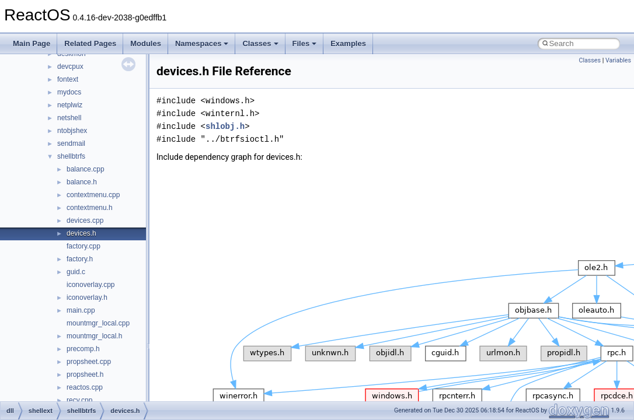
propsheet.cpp (89, 362)
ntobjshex (72, 131)
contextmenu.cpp (93, 195)
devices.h (81, 233)
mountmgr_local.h (94, 336)
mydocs (69, 92)
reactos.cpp (85, 387)
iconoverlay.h (87, 297)
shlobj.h (225, 126)
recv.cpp (79, 400)
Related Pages (90, 43)
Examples (348, 43)
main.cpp (81, 310)
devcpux (70, 66)
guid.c (76, 272)
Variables (618, 60)
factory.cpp (83, 246)
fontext (67, 79)
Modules (145, 43)
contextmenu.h (90, 208)
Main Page (31, 43)
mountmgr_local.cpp (98, 323)
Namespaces (202, 43)
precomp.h (83, 349)
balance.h (82, 182)
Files (304, 43)
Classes (260, 43)
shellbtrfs (71, 156)
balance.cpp (85, 169)
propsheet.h (85, 374)
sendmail (71, 143)
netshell (69, 118)
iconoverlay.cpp (91, 285)
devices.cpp (85, 220)
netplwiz (69, 105)
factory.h (80, 259)
